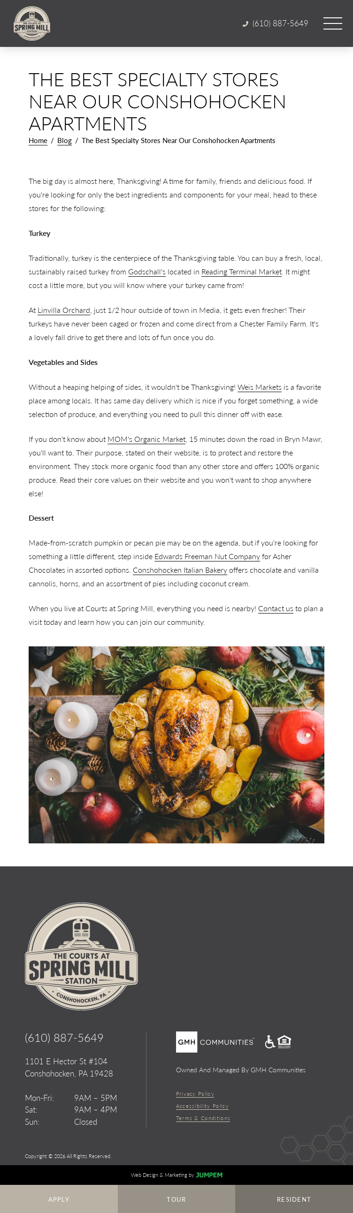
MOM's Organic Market (146, 438)
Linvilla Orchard (64, 309)
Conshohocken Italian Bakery (180, 569)
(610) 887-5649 (64, 1037)
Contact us (275, 608)
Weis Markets (260, 386)
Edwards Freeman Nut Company (207, 556)
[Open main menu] (332, 23)
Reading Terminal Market (241, 271)
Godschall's (147, 271)
